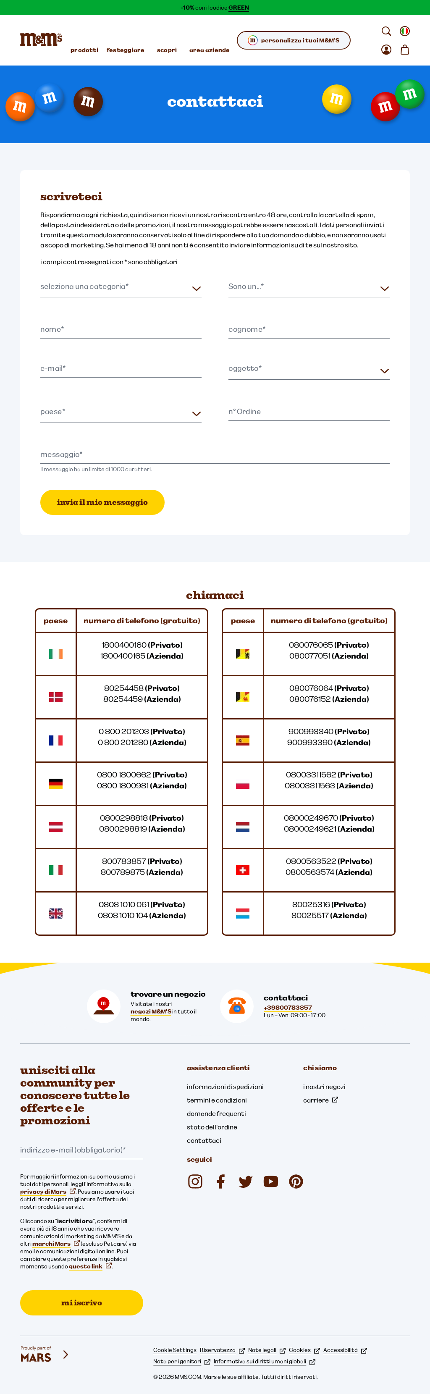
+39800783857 (288, 1007)
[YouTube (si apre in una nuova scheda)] (271, 1181)
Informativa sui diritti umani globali (264, 1361)
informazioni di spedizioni (225, 1086)
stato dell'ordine (212, 1127)
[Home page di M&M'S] (41, 40)
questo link (90, 1266)
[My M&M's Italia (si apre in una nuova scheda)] (296, 1181)
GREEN (238, 7)
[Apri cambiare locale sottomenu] (404, 31)
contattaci (204, 1140)
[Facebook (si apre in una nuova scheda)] (220, 1181)
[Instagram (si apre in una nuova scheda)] (195, 1181)
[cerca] (386, 31)
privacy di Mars (48, 1191)
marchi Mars (56, 1243)
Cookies (304, 1350)
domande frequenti (216, 1113)
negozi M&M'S (151, 1011)
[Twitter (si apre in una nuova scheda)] (245, 1181)
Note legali (267, 1350)
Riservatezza (222, 1350)
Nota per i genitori (181, 1361)
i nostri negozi (324, 1086)
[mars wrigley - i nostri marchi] (45, 1354)
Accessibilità (345, 1350)
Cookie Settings (175, 1350)
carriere (320, 1100)
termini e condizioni (217, 1100)
